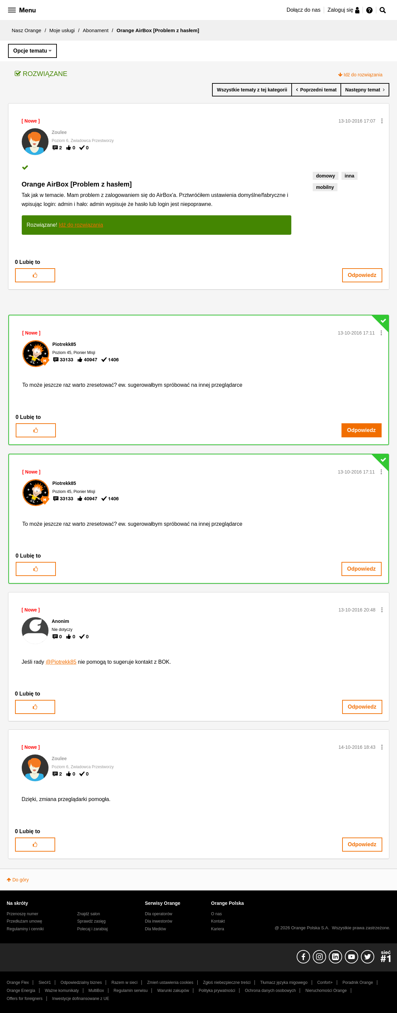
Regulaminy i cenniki (25, 929)
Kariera (217, 929)
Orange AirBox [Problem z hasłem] (77, 184)
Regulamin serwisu (131, 990)
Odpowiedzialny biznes (81, 982)
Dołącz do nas (303, 10)
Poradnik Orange (357, 982)
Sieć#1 (44, 982)
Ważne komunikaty (62, 990)
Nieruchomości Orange (325, 990)
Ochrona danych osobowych (270, 990)
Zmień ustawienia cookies (170, 982)
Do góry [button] (20, 879)
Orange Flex (18, 982)
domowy (325, 175)
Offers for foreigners (24, 998)
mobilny (325, 187)
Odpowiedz (362, 275)
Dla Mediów (155, 929)
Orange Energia (21, 990)
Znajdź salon (88, 914)
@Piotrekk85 (61, 662)
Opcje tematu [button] (30, 51)
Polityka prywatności (217, 990)
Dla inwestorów (158, 921)
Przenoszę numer (22, 914)
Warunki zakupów (173, 990)
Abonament (96, 30)
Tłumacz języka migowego (283, 982)
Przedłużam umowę (24, 921)
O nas (216, 914)
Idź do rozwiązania (363, 74)
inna (350, 175)
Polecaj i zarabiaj (92, 929)
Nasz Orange (26, 30)
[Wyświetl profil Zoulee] (59, 132)
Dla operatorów (158, 914)
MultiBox (96, 990)
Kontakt (218, 921)
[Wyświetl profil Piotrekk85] (64, 344)
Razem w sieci (124, 982)
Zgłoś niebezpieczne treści (227, 982)
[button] (382, 121)
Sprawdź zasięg (91, 921)
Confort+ (325, 982)
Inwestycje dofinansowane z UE (80, 998)
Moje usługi (62, 30)
